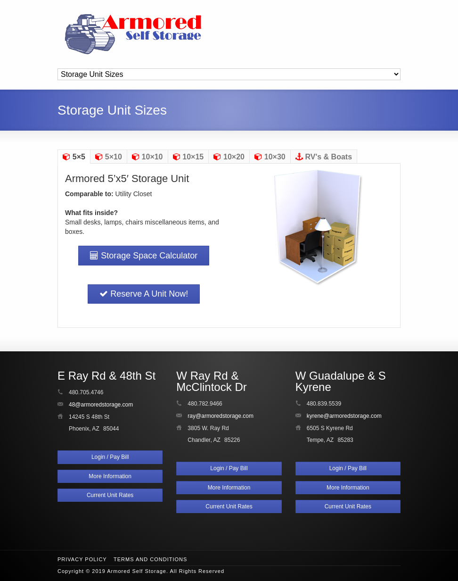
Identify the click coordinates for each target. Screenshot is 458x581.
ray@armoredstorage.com (221, 416)
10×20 (229, 157)
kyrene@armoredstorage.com (344, 416)
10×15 (188, 157)
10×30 (270, 157)
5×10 (108, 157)
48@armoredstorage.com (101, 404)
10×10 (147, 157)
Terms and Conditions (150, 559)
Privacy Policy (82, 559)
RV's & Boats (323, 157)
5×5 (74, 157)
